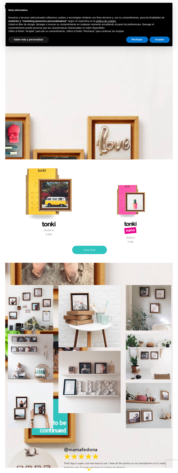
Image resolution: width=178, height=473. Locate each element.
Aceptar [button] (159, 39)
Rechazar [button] (137, 39)
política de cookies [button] (106, 21)
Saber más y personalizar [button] (28, 39)
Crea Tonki (89, 250)
